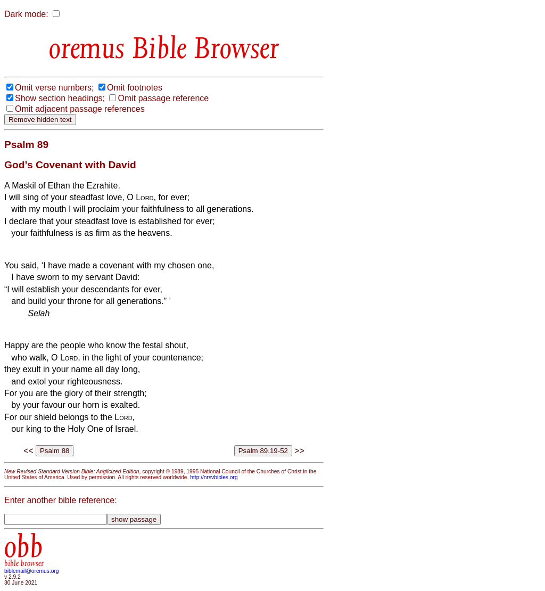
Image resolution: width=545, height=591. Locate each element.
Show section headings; (60, 98)
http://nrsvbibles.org (213, 477)
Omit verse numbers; (54, 87)
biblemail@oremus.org (31, 571)
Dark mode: (26, 14)
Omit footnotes (134, 87)
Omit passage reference (163, 98)
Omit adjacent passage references (80, 108)
